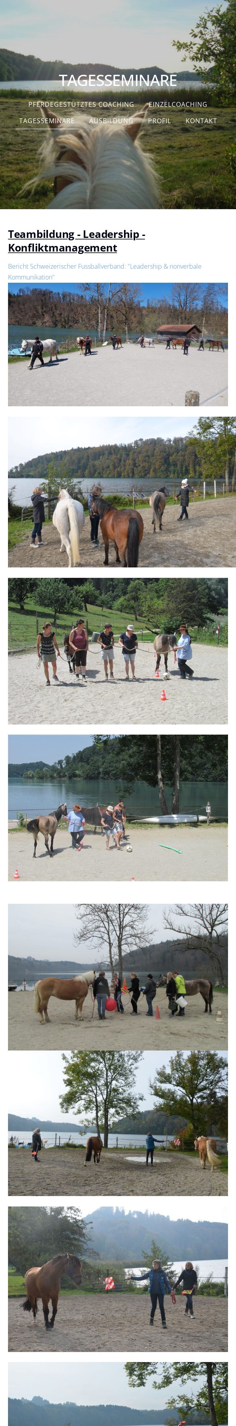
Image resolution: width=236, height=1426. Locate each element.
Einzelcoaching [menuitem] (178, 104)
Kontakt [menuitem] (201, 120)
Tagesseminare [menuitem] (47, 120)
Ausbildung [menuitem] (111, 120)
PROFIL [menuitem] (159, 120)
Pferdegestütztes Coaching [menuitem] (81, 104)
